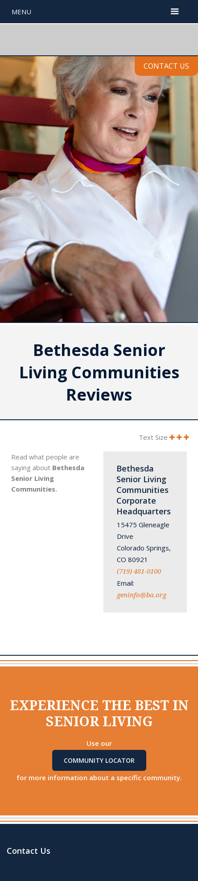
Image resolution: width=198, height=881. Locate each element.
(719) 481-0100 (139, 571)
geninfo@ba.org (141, 595)
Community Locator (99, 760)
